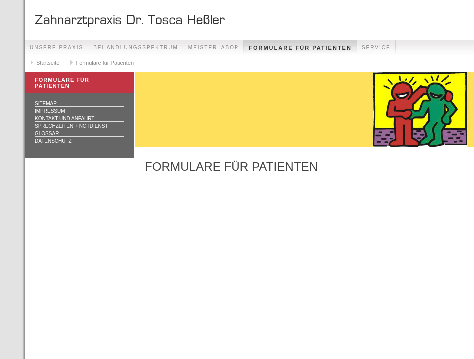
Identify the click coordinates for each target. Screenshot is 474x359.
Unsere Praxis (56, 47)
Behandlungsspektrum (135, 47)
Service (376, 47)
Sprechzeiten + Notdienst (71, 126)
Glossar (47, 133)
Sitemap (46, 103)
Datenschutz (53, 141)
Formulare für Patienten (300, 48)
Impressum (50, 111)
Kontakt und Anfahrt (64, 118)
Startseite (47, 63)
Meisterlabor (213, 47)
